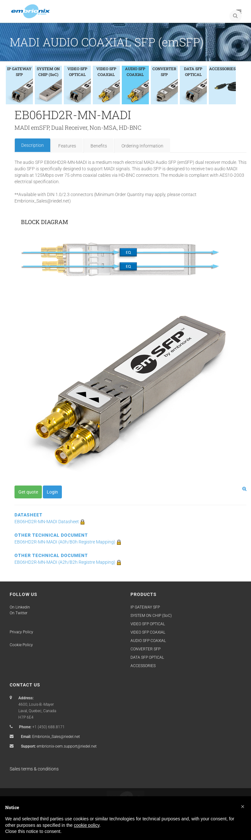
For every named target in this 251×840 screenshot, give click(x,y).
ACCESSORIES (143, 666)
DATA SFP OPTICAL (147, 657)
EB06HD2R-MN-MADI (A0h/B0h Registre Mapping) (67, 541)
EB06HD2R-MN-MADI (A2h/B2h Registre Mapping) (67, 562)
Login (52, 492)
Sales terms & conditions (34, 768)
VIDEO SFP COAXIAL (147, 632)
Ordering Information (142, 145)
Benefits (99, 145)
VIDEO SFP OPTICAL (147, 624)
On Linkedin (20, 607)
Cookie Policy (21, 645)
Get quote (28, 492)
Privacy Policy (21, 632)
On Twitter (18, 613)
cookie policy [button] (86, 825)
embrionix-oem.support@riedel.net (67, 746)
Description (32, 145)
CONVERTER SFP (145, 649)
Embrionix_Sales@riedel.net (56, 736)
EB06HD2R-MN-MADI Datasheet (49, 521)
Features (67, 145)
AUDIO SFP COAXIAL (148, 640)
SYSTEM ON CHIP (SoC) (151, 615)
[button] (242, 806)
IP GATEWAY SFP (145, 607)
